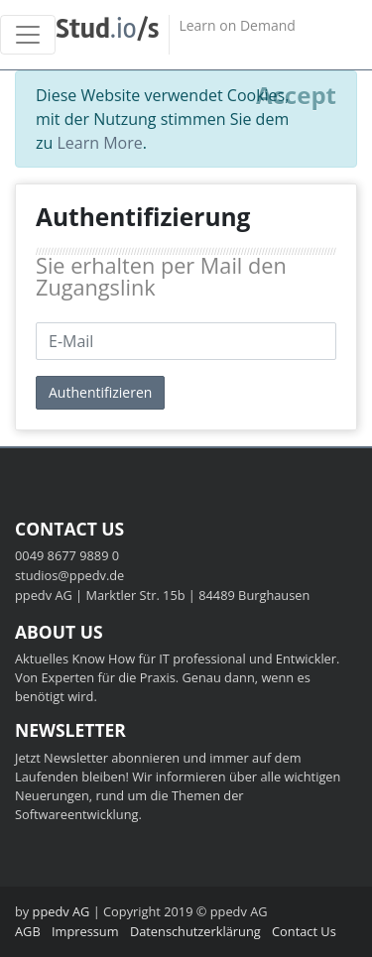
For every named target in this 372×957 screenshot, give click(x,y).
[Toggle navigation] (28, 35)
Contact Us (304, 931)
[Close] (296, 95)
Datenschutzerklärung (195, 931)
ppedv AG (61, 911)
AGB (28, 931)
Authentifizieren (100, 392)
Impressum (85, 931)
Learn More (99, 143)
